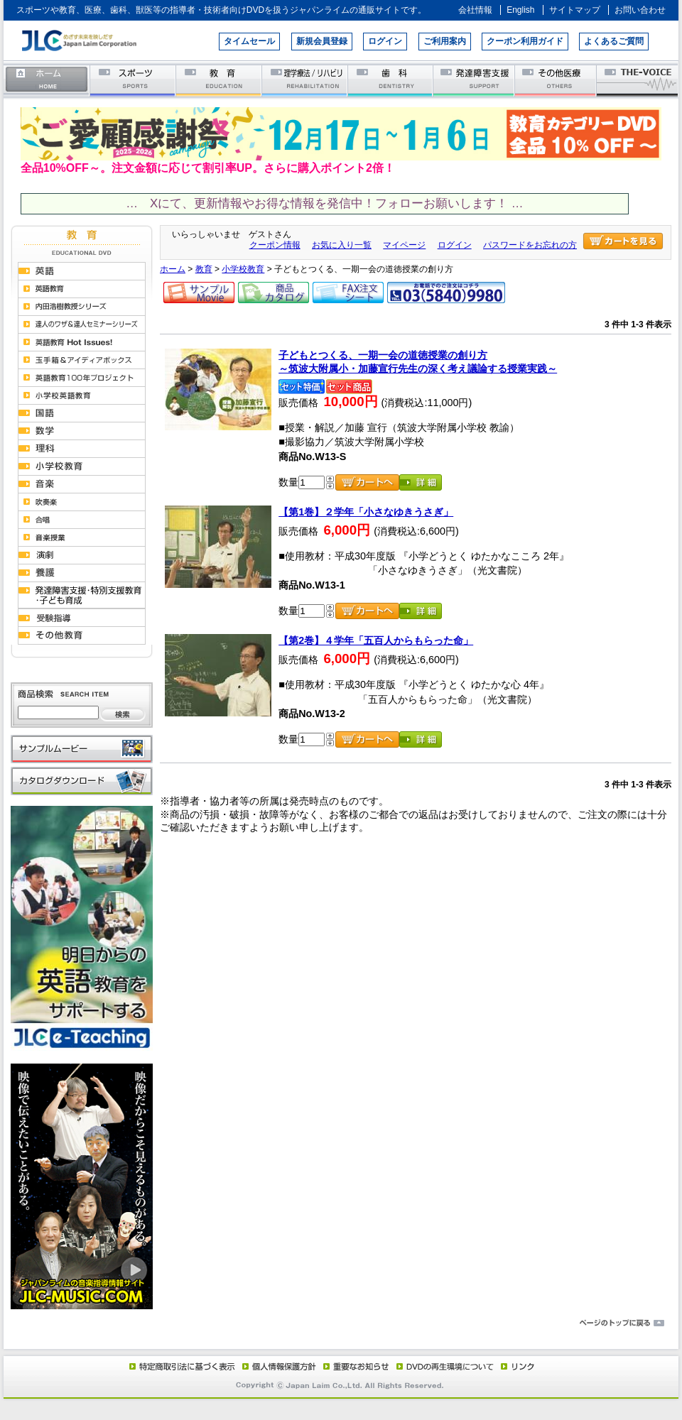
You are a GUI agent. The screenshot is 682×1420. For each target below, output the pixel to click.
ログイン (385, 41)
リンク (516, 1366)
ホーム (47, 79)
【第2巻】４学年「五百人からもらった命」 (375, 640)
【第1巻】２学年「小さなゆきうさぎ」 (365, 512)
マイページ (404, 245)
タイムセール (249, 41)
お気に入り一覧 (342, 245)
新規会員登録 (321, 41)
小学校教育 (243, 269)
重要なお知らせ (353, 1366)
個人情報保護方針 (277, 1366)
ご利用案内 (444, 41)
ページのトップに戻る (341, 1323)
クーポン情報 (275, 245)
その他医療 (556, 79)
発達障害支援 (475, 79)
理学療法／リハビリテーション (305, 79)
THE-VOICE (637, 79)
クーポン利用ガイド (525, 41)
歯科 (391, 79)
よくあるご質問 (614, 41)
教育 (219, 79)
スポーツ (133, 79)
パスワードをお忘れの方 (530, 245)
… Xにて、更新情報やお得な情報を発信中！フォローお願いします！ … (324, 203)
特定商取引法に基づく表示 (181, 1366)
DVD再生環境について (446, 1366)
